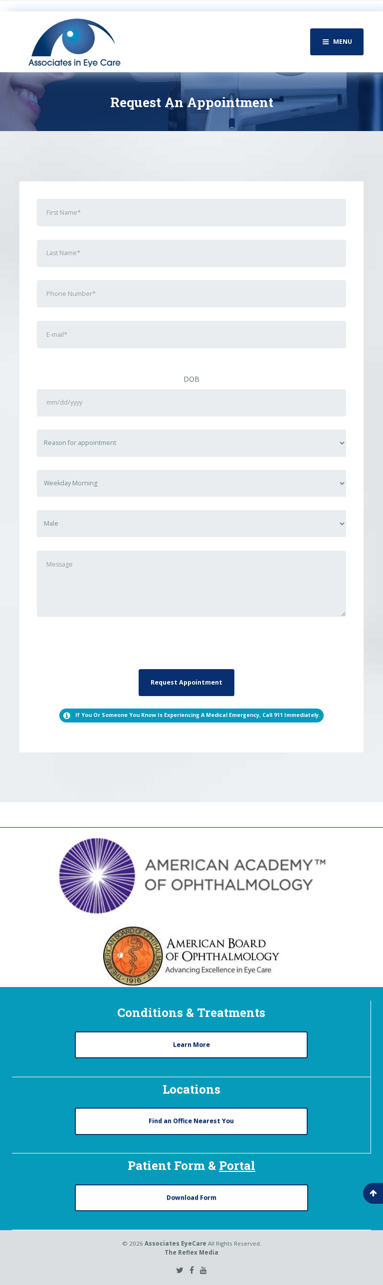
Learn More (191, 1044)
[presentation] (113, 649)
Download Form (191, 1197)
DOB (191, 379)
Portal (237, 1165)
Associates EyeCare (175, 1243)
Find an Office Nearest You (191, 1121)
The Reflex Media (191, 1252)
